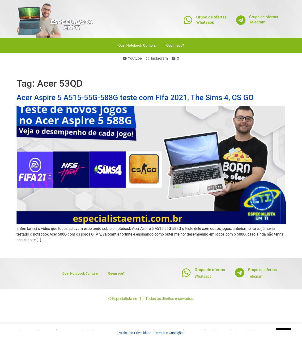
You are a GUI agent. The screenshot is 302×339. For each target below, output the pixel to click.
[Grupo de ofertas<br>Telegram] (241, 20)
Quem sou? (175, 45)
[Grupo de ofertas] (186, 272)
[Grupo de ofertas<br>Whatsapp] (188, 20)
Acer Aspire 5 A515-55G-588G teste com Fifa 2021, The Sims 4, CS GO (135, 97)
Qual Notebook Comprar (137, 45)
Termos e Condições (169, 333)
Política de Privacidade (134, 333)
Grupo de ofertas (210, 269)
